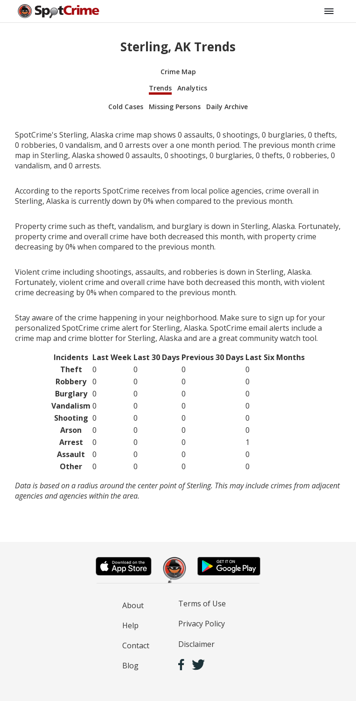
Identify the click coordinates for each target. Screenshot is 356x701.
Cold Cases (125, 106)
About (133, 605)
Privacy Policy (201, 623)
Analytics (192, 87)
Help (130, 625)
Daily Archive (227, 106)
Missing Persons (175, 106)
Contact (135, 645)
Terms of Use (202, 603)
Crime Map (178, 71)
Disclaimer (196, 644)
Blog (130, 665)
